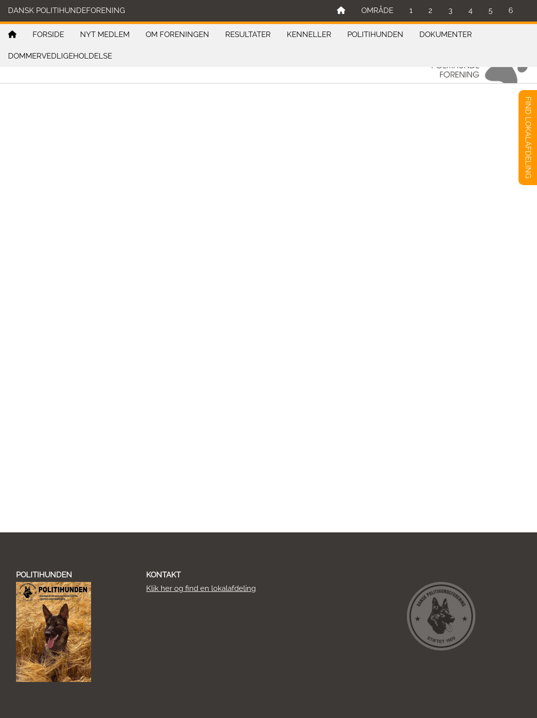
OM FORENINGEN (177, 34)
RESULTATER (248, 34)
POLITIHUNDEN (375, 34)
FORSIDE (48, 34)
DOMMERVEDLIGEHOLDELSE (60, 56)
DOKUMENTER (445, 34)
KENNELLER (309, 34)
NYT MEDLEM (105, 34)
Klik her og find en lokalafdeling (201, 588)
